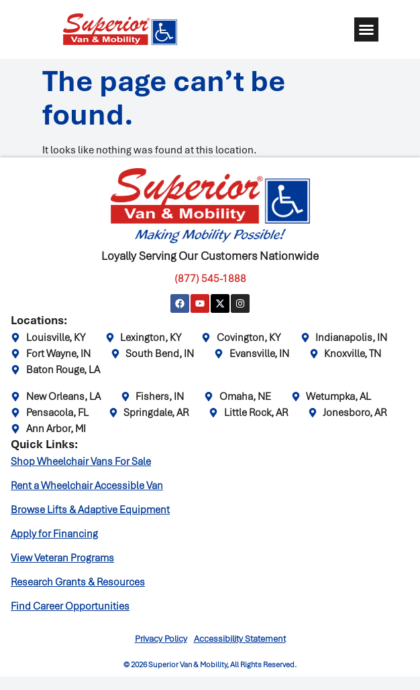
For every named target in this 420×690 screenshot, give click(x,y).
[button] (366, 29)
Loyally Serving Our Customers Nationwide (210, 256)
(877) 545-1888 (210, 278)
